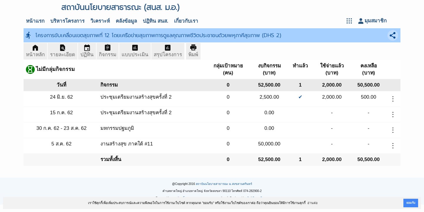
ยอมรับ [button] (410, 202)
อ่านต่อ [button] (312, 203)
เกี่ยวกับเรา (186, 21)
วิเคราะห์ (100, 21)
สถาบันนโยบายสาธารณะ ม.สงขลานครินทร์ (224, 184)
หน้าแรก (35, 21)
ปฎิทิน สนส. (155, 21)
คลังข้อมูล (126, 21)
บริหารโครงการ (67, 21)
